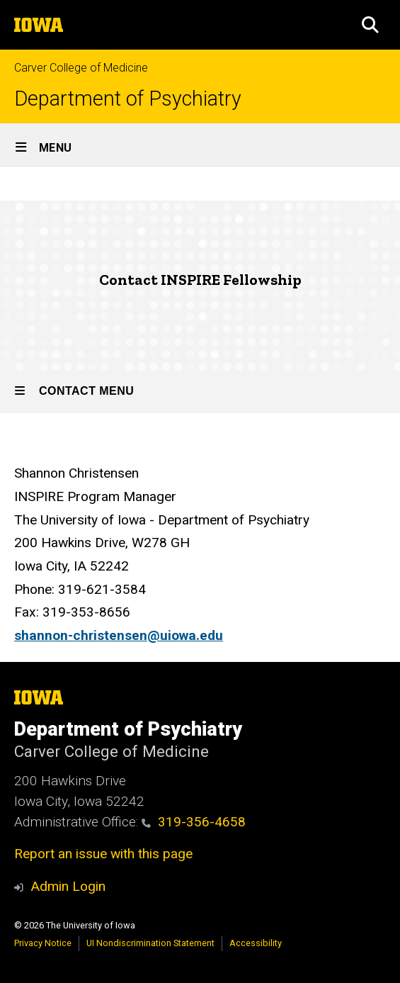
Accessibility (255, 943)
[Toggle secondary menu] (200, 392)
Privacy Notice (43, 943)
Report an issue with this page (103, 854)
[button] (370, 25)
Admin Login (67, 886)
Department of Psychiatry (127, 99)
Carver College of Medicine (81, 67)
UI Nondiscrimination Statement (150, 943)
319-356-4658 (194, 822)
